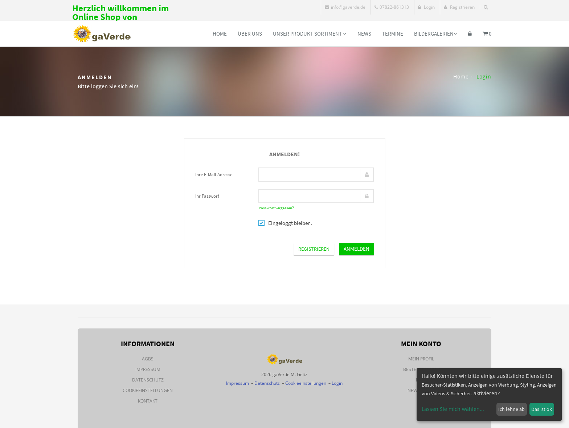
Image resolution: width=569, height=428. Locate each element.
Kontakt (147, 401)
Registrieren (459, 7)
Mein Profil (421, 359)
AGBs (147, 359)
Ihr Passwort (207, 196)
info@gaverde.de (345, 7)
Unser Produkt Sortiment (310, 33)
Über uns (250, 33)
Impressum (147, 369)
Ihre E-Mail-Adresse (213, 174)
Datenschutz (148, 380)
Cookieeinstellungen (148, 390)
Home (220, 33)
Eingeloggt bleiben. (285, 222)
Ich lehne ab (511, 409)
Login (426, 7)
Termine (392, 33)
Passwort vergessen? (276, 207)
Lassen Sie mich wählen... (453, 408)
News (364, 33)
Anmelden (356, 248)
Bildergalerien (435, 33)
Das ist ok (541, 409)
